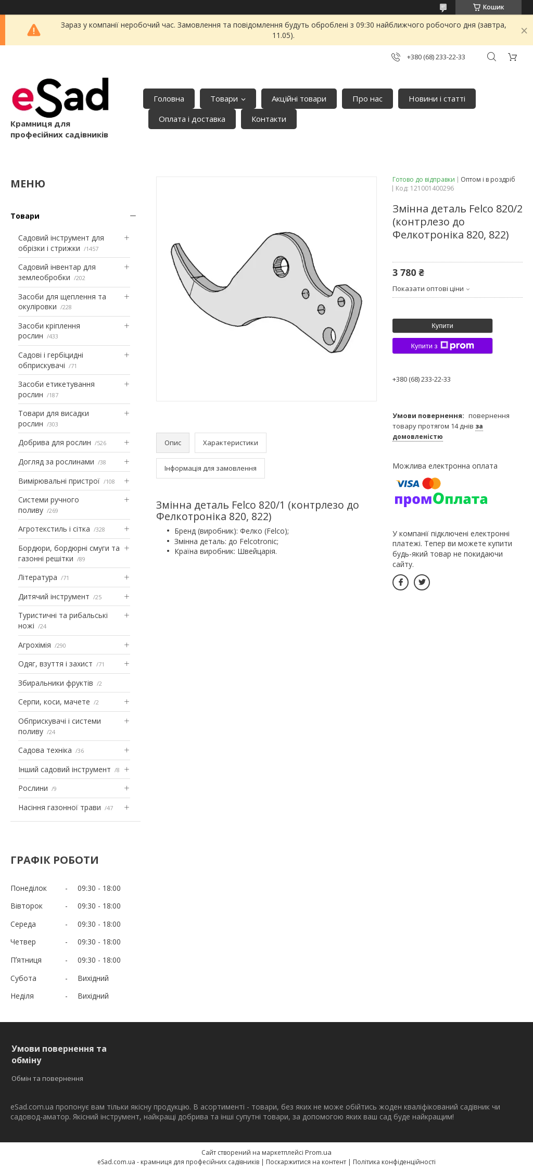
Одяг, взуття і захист (55, 664)
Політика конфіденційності (394, 1161)
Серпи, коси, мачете (54, 702)
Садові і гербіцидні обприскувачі (50, 360)
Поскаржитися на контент (306, 1161)
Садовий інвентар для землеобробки (57, 272)
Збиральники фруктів (55, 683)
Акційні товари (299, 98)
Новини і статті (437, 98)
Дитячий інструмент (54, 596)
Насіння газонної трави (59, 807)
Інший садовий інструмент (64, 769)
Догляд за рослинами (56, 462)
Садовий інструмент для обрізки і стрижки (61, 243)
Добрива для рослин (54, 442)
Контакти (268, 119)
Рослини (33, 788)
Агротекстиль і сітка (54, 529)
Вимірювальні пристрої (59, 481)
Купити (442, 326)
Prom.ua (318, 1152)
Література (37, 577)
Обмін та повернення (47, 1078)
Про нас (367, 98)
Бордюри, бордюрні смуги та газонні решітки (69, 553)
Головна (169, 98)
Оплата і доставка (192, 119)
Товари (224, 98)
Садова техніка (45, 750)
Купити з (442, 345)
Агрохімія (34, 645)
